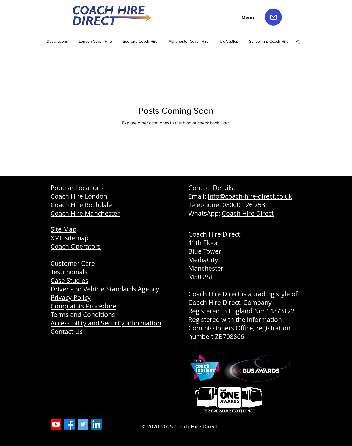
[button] (298, 42)
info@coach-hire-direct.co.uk (250, 196)
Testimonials (69, 272)
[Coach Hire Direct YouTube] (56, 424)
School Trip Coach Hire (268, 41)
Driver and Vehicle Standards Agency (105, 289)
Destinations (57, 41)
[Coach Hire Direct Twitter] (83, 424)
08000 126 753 (243, 205)
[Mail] (273, 17)
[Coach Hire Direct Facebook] (69, 424)
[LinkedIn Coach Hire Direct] (96, 424)
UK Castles (229, 41)
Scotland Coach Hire (140, 41)
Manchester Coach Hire (189, 41)
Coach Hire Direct (248, 213)
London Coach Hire (95, 41)
